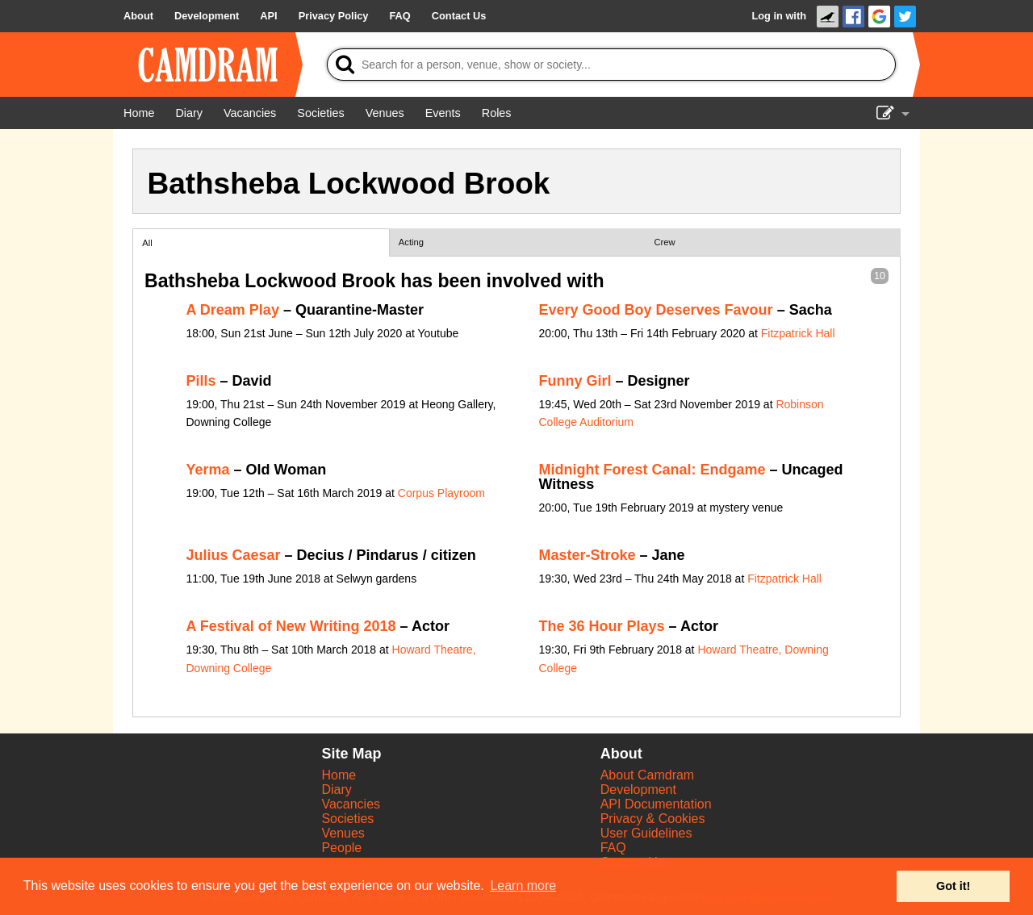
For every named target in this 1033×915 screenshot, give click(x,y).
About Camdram (647, 775)
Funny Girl (575, 381)
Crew (665, 242)
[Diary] (189, 113)
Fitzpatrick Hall (798, 333)
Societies (347, 818)
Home (338, 775)
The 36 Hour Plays (602, 626)
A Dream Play (232, 310)
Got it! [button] (953, 885)
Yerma (208, 470)
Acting (411, 242)
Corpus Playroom (441, 493)
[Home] (139, 113)
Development (638, 789)
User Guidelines (646, 833)
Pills (201, 381)
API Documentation (656, 804)
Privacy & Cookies (652, 818)
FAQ (613, 847)
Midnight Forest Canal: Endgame (652, 470)
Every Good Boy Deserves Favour (656, 310)
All (147, 243)
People (341, 847)
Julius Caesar (233, 555)
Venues (342, 833)
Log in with (778, 16)
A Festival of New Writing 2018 (291, 626)
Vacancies (350, 804)
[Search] (611, 64)
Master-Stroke (587, 555)
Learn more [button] (523, 885)
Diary (336, 789)
